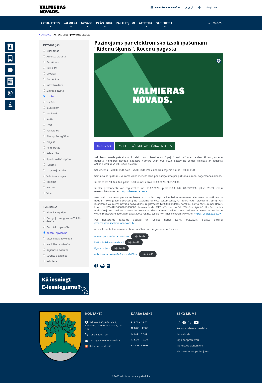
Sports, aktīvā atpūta (58, 159)
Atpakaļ (45, 34)
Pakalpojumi (125, 23)
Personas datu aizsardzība (192, 328)
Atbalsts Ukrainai (56, 56)
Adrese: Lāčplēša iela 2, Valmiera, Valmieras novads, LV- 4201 (103, 325)
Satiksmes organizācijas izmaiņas (10, 105)
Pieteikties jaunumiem (10, 93)
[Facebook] (97, 266)
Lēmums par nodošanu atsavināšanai (111, 236)
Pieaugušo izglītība (57, 136)
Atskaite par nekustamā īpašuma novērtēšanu (115, 254)
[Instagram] (179, 322)
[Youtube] (197, 322)
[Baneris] (64, 282)
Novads (86, 24)
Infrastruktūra (54, 85)
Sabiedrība (164, 24)
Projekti (50, 142)
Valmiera (70, 24)
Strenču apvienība (57, 255)
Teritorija (50, 206)
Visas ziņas (52, 50)
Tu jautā (10, 70)
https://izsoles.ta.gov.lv (134, 191)
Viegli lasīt (212, 7)
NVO (49, 124)
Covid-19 (51, 67)
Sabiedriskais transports (10, 58)
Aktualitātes (50, 24)
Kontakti (10, 47)
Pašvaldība (104, 24)
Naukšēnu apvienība (58, 244)
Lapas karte (183, 334)
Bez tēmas (52, 62)
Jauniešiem (52, 107)
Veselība (51, 181)
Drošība (51, 73)
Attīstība (146, 24)
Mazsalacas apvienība (59, 238)
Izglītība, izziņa (55, 90)
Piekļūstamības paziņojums (193, 351)
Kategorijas (51, 45)
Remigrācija (53, 147)
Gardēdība (52, 79)
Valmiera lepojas (56, 176)
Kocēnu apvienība (56, 232)
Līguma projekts (101, 248)
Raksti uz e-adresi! (100, 346)
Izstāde (50, 102)
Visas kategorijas (56, 212)
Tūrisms (51, 164)
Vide (49, 193)
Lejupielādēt (140, 236)
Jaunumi (10, 82)
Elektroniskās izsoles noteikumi (108, 242)
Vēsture (50, 187)
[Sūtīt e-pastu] (87, 340)
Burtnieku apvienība (58, 227)
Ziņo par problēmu (188, 339)
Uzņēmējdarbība (56, 170)
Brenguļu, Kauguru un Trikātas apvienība (63, 219)
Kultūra (50, 119)
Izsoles (50, 96)
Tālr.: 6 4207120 (99, 334)
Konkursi (51, 113)
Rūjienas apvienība (57, 249)
